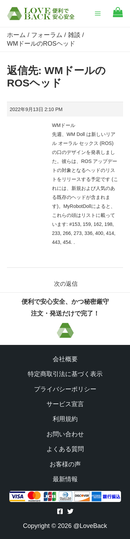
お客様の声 (65, 464)
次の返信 (66, 284)
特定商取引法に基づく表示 (65, 374)
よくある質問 (65, 449)
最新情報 (65, 479)
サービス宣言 (65, 404)
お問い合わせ (65, 434)
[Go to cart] (118, 15)
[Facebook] (60, 511)
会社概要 (65, 359)
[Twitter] (70, 511)
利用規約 (65, 418)
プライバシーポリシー (65, 389)
